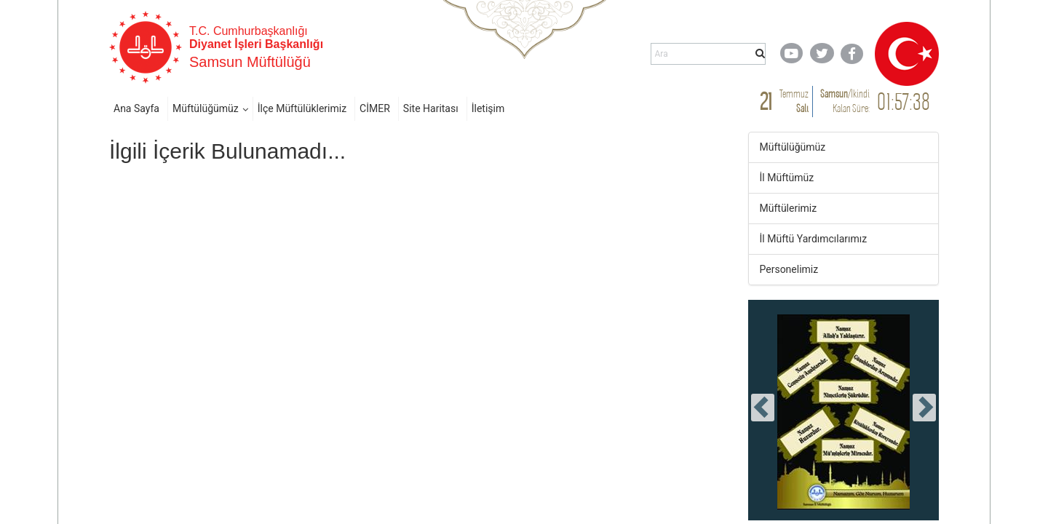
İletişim (488, 108)
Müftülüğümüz (205, 108)
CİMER (375, 108)
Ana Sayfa (136, 108)
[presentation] (762, 407)
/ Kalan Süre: (845, 101)
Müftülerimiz (788, 208)
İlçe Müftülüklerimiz (302, 108)
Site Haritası (430, 108)
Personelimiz (789, 269)
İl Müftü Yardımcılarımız (814, 239)
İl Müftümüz (787, 177)
